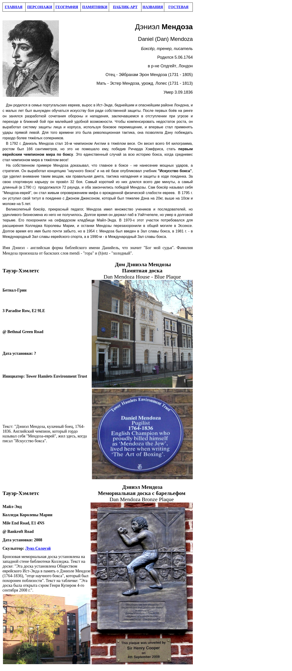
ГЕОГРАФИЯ (66, 7)
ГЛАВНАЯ (13, 7)
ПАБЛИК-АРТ (125, 7)
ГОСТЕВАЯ (178, 7)
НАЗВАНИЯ (153, 7)
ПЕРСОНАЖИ (39, 7)
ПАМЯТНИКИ (94, 7)
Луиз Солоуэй (38, 548)
